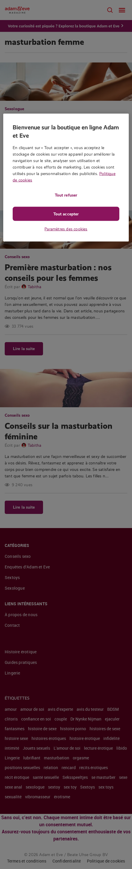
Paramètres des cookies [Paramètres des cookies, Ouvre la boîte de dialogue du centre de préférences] (65, 229)
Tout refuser (66, 195)
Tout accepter (66, 214)
